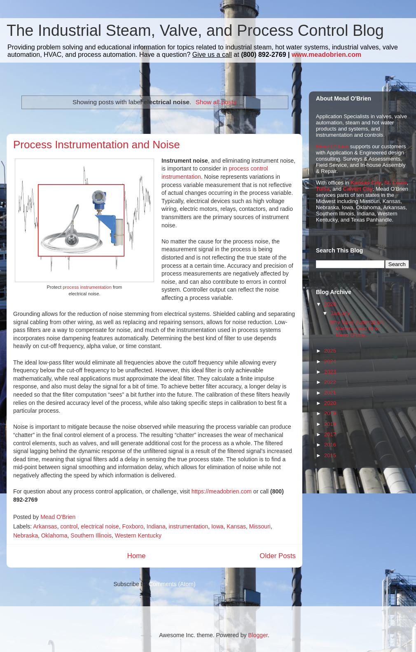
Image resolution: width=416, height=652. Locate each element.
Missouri (260, 526)
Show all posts (216, 101)
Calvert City (358, 189)
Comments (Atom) (172, 584)
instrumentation (188, 526)
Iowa (217, 526)
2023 (330, 372)
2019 (330, 413)
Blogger (257, 635)
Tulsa (323, 189)
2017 (330, 434)
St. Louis (395, 183)
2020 (330, 403)
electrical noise (100, 526)
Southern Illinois (91, 535)
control (68, 526)
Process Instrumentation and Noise (96, 144)
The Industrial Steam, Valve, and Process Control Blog (195, 30)
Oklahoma (54, 535)
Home (136, 556)
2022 (330, 382)
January (340, 313)
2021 (330, 393)
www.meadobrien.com (326, 54)
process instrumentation (87, 287)
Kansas (236, 526)
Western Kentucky (138, 535)
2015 (330, 455)
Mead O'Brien (332, 146)
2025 (330, 351)
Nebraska (25, 535)
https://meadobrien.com (222, 491)
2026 (330, 304)
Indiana (156, 526)
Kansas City (366, 183)
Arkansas (45, 526)
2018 (330, 424)
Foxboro (132, 526)
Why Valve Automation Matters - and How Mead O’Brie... (356, 328)
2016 (330, 445)
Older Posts (277, 556)
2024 (330, 361)
